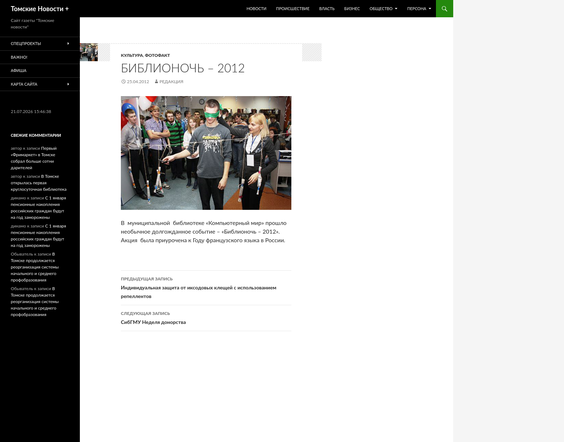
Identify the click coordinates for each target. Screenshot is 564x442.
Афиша (18, 70)
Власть (327, 8)
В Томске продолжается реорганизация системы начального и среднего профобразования (35, 267)
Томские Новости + (40, 9)
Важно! (19, 57)
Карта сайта (24, 84)
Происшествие (293, 8)
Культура (132, 55)
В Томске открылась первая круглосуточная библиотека (39, 182)
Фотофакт (157, 55)
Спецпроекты (26, 43)
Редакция (171, 81)
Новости (256, 8)
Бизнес (352, 8)
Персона (416, 8)
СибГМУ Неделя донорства (206, 317)
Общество (380, 8)
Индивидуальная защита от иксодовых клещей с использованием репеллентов (206, 287)
